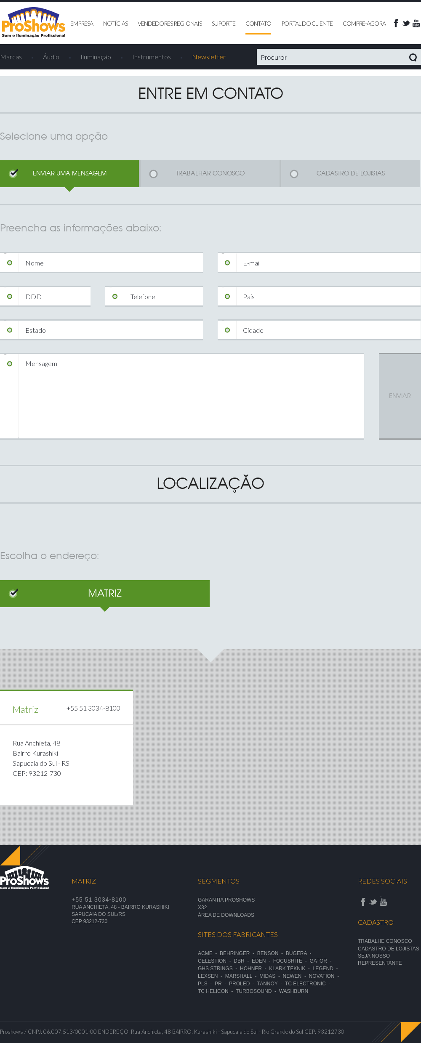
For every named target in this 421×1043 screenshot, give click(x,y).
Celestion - (216, 961)
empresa (81, 23)
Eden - (262, 961)
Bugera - (300, 953)
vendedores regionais (170, 23)
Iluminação (95, 57)
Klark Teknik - (290, 968)
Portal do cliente (307, 23)
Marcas (11, 57)
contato (258, 23)
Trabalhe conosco (385, 941)
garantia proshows (226, 900)
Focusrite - (291, 961)
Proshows (33, 22)
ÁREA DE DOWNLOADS (226, 915)
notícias (115, 23)
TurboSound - (257, 991)
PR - (222, 984)
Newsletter (209, 57)
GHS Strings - (219, 968)
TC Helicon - (217, 991)
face (396, 23)
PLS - (206, 984)
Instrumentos (151, 57)
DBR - (243, 961)
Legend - (327, 968)
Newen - (296, 976)
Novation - (325, 976)
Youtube (416, 23)
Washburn (294, 991)
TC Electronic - (309, 984)
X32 (202, 907)
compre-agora (364, 23)
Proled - (243, 984)
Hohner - (254, 968)
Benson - (271, 953)
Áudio (51, 57)
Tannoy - (271, 984)
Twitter (406, 23)
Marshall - (242, 976)
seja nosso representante (380, 959)
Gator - (321, 961)
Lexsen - (211, 976)
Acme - (209, 953)
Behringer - (238, 953)
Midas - (270, 976)
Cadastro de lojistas (388, 949)
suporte (223, 23)
